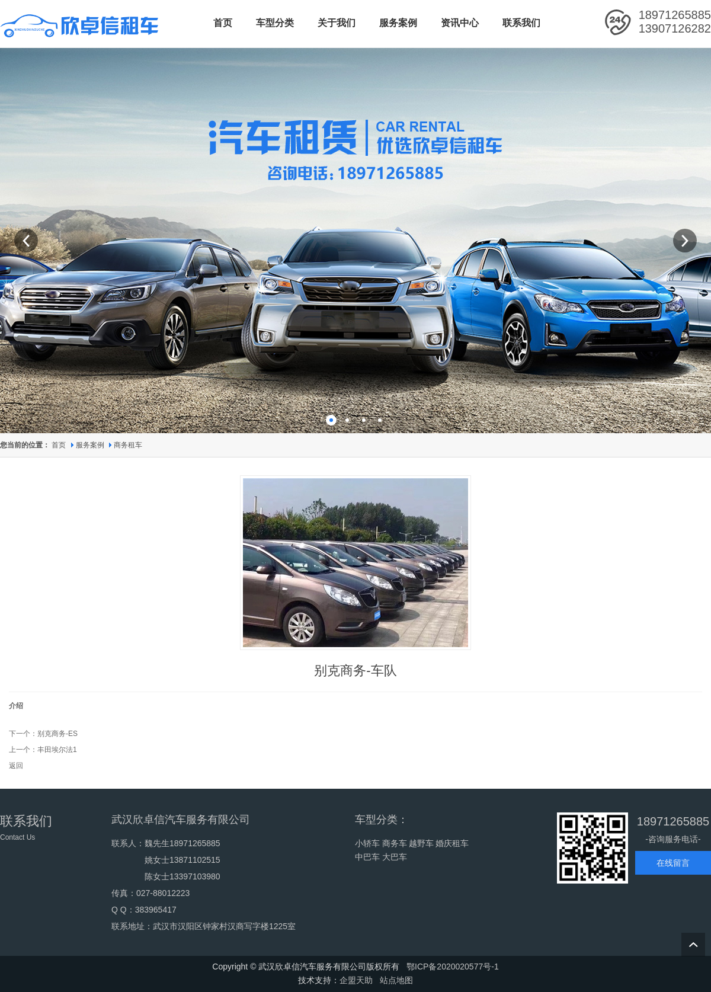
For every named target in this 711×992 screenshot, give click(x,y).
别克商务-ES (57, 733)
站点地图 (396, 980)
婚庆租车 (452, 843)
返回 (16, 765)
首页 (59, 445)
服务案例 (91, 445)
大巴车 (394, 857)
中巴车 (367, 857)
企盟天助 (356, 980)
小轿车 (367, 843)
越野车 (421, 843)
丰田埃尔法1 (57, 749)
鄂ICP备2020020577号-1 (452, 966)
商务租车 (128, 445)
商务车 (394, 843)
